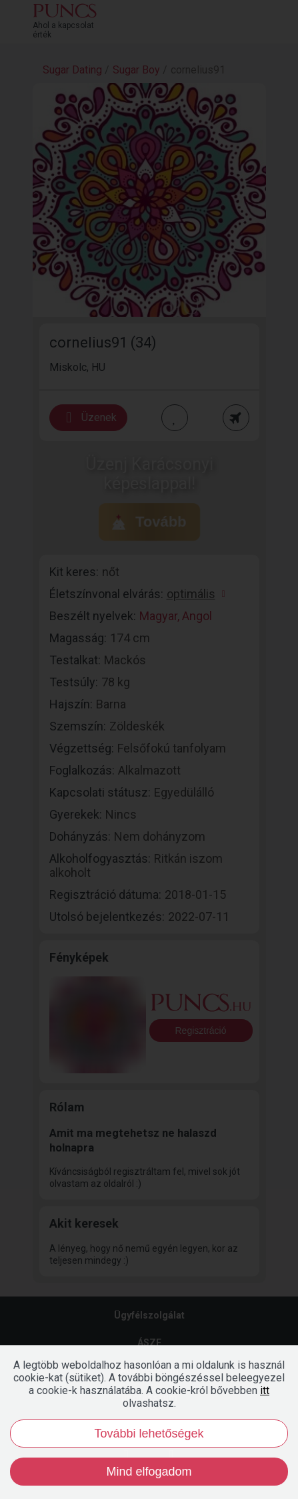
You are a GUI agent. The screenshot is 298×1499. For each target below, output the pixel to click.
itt (264, 1390)
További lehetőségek (148, 1433)
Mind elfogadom (148, 1471)
